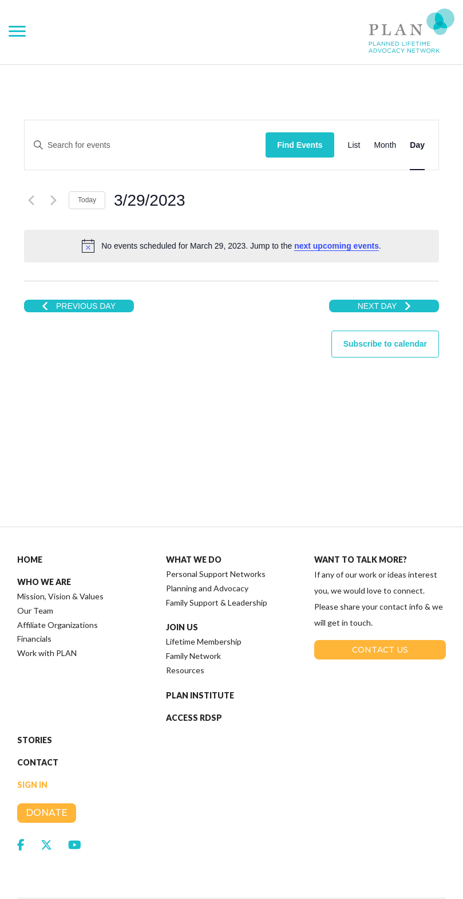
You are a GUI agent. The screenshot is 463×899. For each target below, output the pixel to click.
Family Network (193, 597)
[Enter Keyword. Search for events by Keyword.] (163, 145)
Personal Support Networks (216, 515)
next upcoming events (336, 245)
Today (87, 200)
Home (29, 501)
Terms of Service (257, 869)
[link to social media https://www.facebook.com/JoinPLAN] (21, 785)
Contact (37, 704)
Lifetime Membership (204, 582)
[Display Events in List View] (354, 145)
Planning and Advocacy (207, 529)
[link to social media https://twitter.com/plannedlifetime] (46, 785)
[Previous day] (31, 200)
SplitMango (362, 855)
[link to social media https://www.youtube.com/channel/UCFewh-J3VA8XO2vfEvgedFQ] (74, 785)
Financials (34, 579)
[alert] (231, 246)
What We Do (193, 501)
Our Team (35, 551)
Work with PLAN (47, 594)
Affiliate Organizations (57, 566)
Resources (185, 611)
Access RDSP (194, 659)
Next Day (384, 306)
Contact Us (380, 591)
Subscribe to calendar (385, 343)
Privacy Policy (197, 869)
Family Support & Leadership (216, 543)
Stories (34, 681)
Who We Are (44, 523)
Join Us (182, 568)
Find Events (299, 145)
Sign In (32, 726)
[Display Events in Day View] (417, 145)
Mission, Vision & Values (60, 537)
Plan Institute (200, 637)
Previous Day (79, 306)
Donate (47, 753)
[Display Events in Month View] (385, 145)
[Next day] (53, 200)
